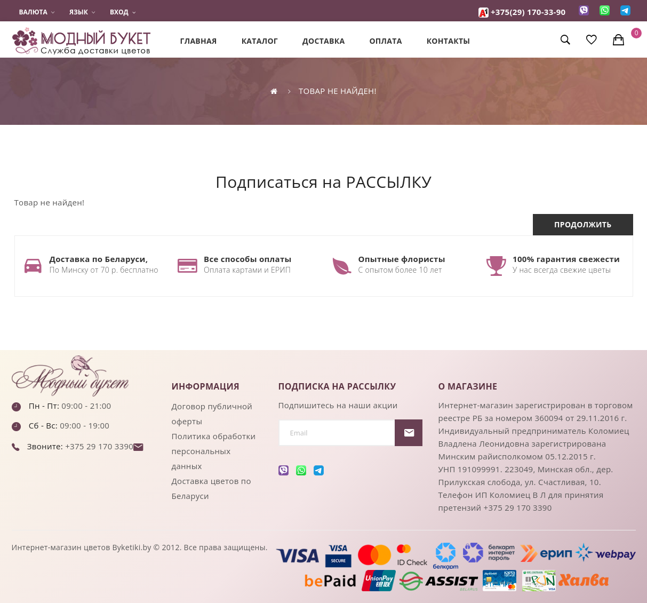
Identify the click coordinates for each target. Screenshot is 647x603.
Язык (82, 12)
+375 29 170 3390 (98, 446)
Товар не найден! (338, 90)
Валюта (36, 12)
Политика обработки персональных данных (214, 451)
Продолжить (582, 224)
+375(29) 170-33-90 (528, 11)
